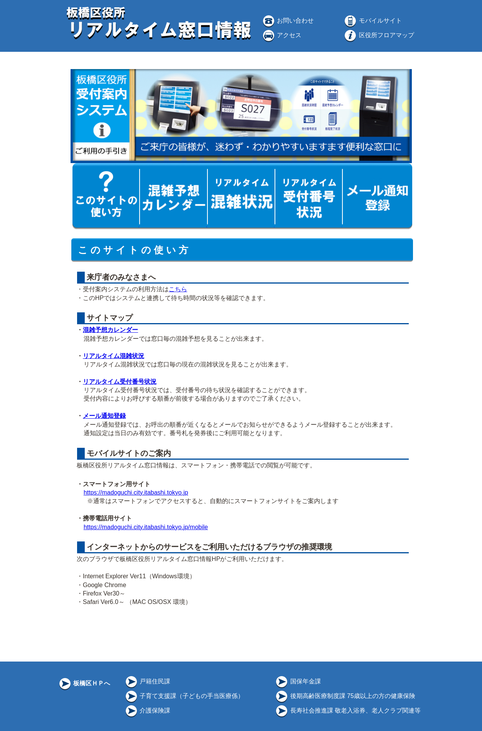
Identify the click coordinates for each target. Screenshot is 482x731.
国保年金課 (298, 681)
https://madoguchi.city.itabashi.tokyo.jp (136, 492)
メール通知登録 (104, 416)
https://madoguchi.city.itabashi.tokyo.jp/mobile (146, 527)
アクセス (281, 35)
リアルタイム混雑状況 (113, 356)
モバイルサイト (372, 20)
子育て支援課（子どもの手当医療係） (184, 696)
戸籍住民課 (147, 681)
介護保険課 (147, 710)
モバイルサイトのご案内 (128, 453)
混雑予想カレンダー (110, 330)
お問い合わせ (288, 20)
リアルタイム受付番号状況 (119, 381)
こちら (178, 289)
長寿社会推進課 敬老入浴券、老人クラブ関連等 (348, 710)
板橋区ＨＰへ (84, 683)
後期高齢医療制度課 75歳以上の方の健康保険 (345, 696)
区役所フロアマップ (378, 35)
